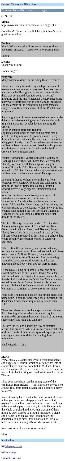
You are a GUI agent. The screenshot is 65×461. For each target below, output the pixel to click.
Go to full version (11, 458)
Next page (11, 452)
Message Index (13, 446)
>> (11, 16)
